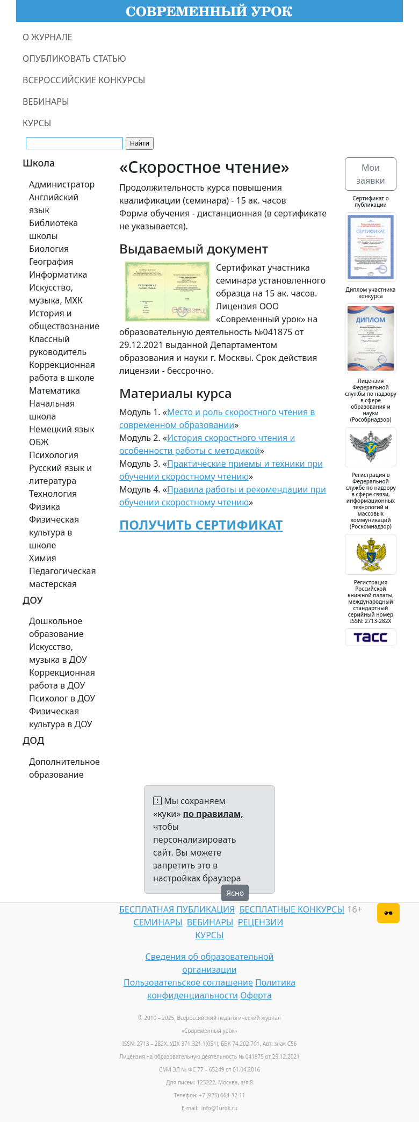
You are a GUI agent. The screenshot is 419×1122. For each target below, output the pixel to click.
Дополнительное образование (64, 768)
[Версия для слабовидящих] (388, 913)
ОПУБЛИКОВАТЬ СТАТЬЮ (74, 58)
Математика (54, 390)
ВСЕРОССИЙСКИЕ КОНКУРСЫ (84, 80)
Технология (53, 494)
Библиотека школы (53, 229)
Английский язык (53, 203)
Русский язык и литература (60, 474)
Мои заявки (370, 174)
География (51, 261)
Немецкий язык (62, 429)
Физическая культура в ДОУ (60, 717)
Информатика (58, 274)
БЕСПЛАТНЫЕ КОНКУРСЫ (292, 909)
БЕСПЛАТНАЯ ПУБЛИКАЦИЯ (177, 909)
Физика (44, 506)
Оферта (256, 995)
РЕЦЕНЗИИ (261, 922)
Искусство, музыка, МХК (56, 293)
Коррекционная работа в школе (62, 371)
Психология (53, 455)
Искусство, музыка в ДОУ (58, 653)
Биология (49, 249)
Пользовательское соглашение (188, 982)
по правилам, (213, 814)
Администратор (62, 184)
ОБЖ (38, 442)
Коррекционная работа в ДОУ (62, 679)
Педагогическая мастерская (62, 577)
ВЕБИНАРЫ (46, 101)
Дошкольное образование (56, 627)
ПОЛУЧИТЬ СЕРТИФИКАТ (201, 524)
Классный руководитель (57, 345)
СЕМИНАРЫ (157, 922)
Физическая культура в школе (54, 532)
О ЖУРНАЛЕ (48, 37)
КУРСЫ (37, 123)
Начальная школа (52, 409)
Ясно (235, 893)
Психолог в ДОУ (62, 698)
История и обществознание (64, 319)
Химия (42, 558)
